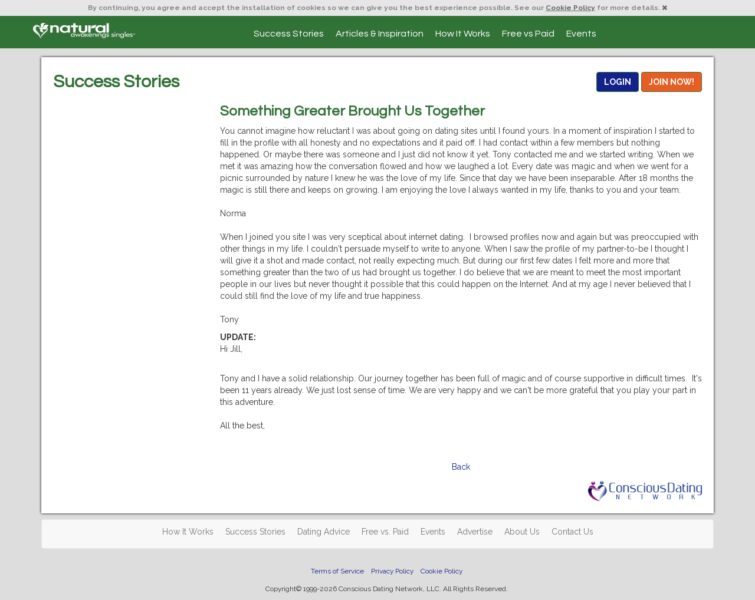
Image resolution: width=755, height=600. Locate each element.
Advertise (475, 531)
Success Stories (289, 33)
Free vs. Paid (385, 531)
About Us (522, 531)
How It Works (462, 33)
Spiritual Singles (84, 30)
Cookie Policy (570, 8)
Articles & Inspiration (380, 33)
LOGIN (617, 82)
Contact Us (572, 531)
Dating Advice (323, 531)
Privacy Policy (392, 571)
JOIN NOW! (671, 82)
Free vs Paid (528, 33)
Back (461, 467)
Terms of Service (337, 571)
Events (581, 33)
